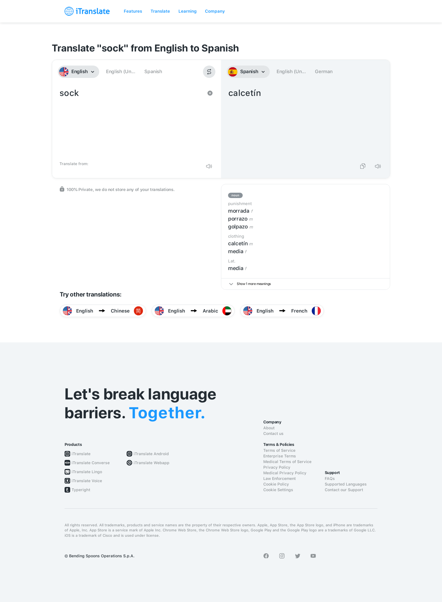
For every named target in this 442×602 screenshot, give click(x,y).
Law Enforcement (279, 478)
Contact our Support (344, 490)
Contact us (273, 433)
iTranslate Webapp (151, 463)
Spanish (153, 71)
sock (131, 122)
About (269, 428)
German (324, 71)
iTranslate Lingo (87, 472)
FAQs (330, 478)
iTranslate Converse (91, 463)
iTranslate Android (151, 454)
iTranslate (81, 454)
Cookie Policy (276, 484)
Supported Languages (346, 484)
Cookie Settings (278, 490)
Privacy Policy (276, 467)
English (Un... (120, 71)
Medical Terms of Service (287, 461)
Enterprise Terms (279, 456)
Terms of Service (279, 450)
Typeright (81, 490)
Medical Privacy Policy (284, 473)
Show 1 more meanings (250, 284)
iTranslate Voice (87, 481)
